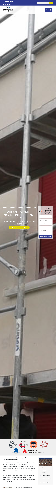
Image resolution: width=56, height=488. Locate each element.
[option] (28, 244)
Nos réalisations (19, 227)
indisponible (8, 1)
